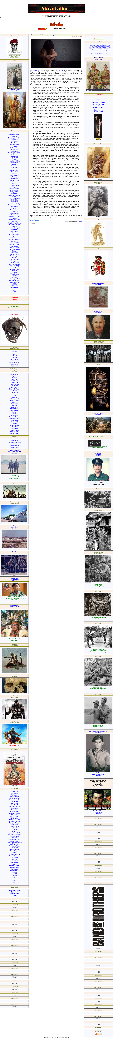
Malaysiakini (14, 215)
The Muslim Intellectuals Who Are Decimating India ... (100, 50)
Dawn (14, 168)
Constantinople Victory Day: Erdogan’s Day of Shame (100, 45)
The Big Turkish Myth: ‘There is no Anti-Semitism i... (100, 49)
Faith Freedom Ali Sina (14, 174)
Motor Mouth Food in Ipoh (14, 352)
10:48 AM (80, 221)
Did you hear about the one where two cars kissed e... (99, 48)
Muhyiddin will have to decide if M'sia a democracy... (100, 46)
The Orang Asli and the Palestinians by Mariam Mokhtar (99, 51)
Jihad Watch (33, 70)
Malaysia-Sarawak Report (14, 227)
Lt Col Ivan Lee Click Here (16, 452)
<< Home (31, 227)
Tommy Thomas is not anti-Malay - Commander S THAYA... (99, 47)
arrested (61, 70)
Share (32, 220)
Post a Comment (33, 225)
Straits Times (14, 254)
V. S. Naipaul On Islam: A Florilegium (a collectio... (99, 53)
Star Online (14, 252)
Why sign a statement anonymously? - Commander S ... (99, 52)
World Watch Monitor (14, 284)
